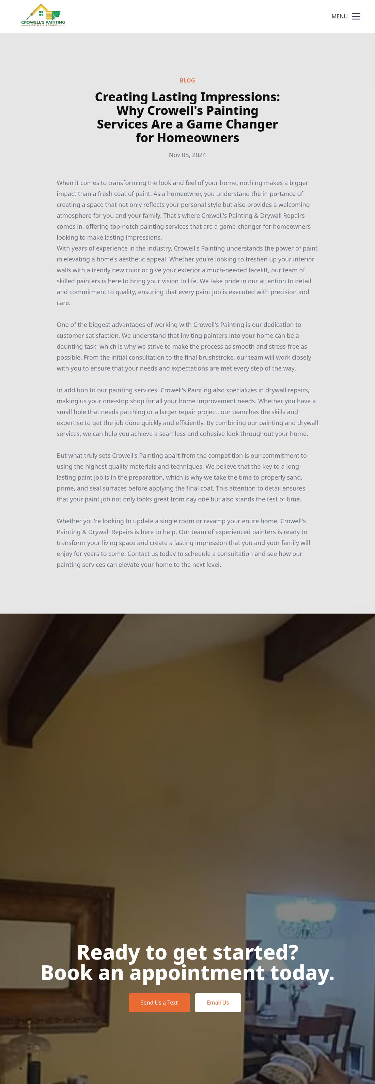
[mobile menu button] (356, 16)
